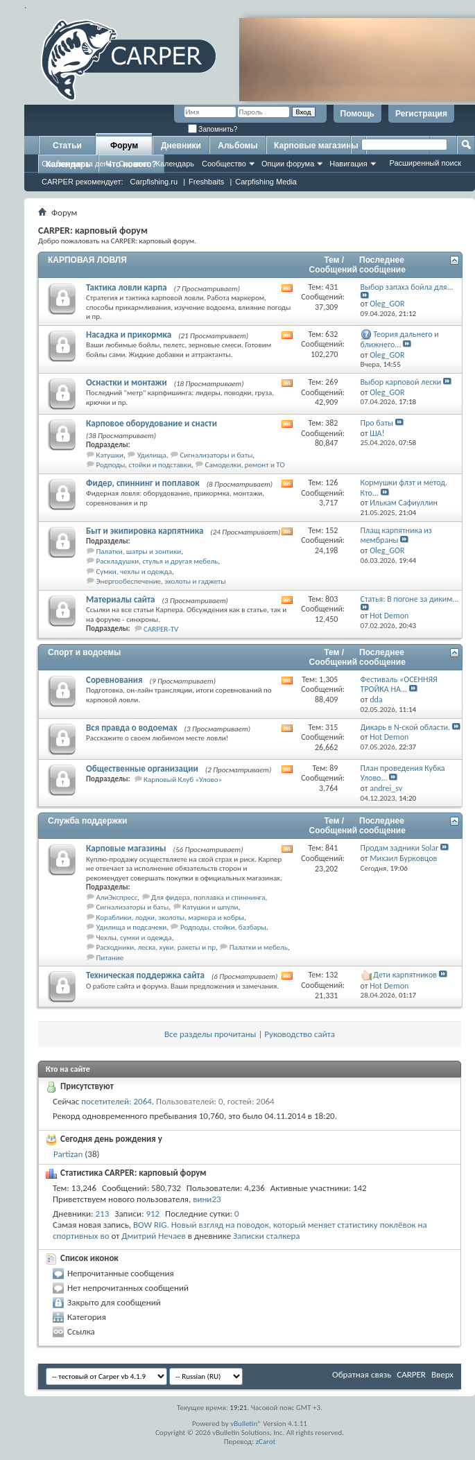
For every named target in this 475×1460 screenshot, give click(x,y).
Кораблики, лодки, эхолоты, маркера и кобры (170, 917)
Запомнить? (213, 129)
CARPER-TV (161, 629)
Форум (124, 145)
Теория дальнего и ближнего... (400, 339)
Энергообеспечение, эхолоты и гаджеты (161, 581)
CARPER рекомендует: (82, 181)
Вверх (442, 1374)
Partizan (68, 1154)
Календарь (174, 163)
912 (152, 1213)
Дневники (181, 145)
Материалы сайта (120, 599)
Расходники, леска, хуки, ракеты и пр (156, 947)
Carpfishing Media (266, 181)
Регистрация (421, 114)
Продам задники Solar (400, 848)
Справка (133, 163)
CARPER (411, 1374)
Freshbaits (206, 181)
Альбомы (237, 145)
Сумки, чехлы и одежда (134, 571)
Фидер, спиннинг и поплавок (143, 483)
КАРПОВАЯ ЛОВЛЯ (87, 260)
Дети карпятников (405, 975)
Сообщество (224, 163)
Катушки (109, 455)
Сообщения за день (77, 163)
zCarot (266, 1441)
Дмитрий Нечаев (153, 1236)
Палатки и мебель (259, 947)
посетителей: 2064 (116, 1101)
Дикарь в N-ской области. (406, 727)
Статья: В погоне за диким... (410, 599)
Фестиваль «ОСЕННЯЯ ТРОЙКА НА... (399, 685)
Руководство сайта (299, 1034)
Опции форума (287, 163)
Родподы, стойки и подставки (143, 464)
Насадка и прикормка (128, 334)
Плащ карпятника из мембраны (396, 535)
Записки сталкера (266, 1236)
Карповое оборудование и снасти (151, 423)
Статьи (67, 145)
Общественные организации (142, 768)
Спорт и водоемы (84, 652)
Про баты (377, 423)
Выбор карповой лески (401, 382)
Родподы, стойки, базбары (223, 927)
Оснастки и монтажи (126, 382)
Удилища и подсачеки (131, 927)
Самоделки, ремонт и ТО (245, 464)
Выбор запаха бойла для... (407, 287)
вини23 (207, 1199)
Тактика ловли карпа (126, 287)
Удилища (151, 455)
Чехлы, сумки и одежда (134, 937)
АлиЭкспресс (117, 897)
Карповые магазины (316, 145)
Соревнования (114, 680)
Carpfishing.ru (154, 181)
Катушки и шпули (210, 907)
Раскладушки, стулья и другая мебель (157, 561)
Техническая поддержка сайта (145, 975)
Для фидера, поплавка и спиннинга (208, 897)
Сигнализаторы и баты (216, 455)
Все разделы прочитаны (210, 1034)
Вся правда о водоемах (132, 727)
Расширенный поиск (425, 163)
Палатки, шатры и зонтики (139, 551)
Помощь (357, 114)
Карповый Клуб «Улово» (183, 779)
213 (103, 1213)
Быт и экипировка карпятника (144, 530)
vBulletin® (245, 1423)
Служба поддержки (87, 821)
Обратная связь (361, 1374)
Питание (110, 957)
